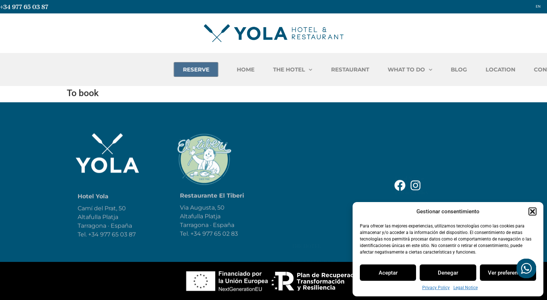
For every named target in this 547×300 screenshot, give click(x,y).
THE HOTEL (346, 69)
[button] (532, 211)
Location (305, 222)
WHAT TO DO (463, 69)
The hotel (306, 143)
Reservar (305, 207)
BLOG (512, 69)
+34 (196, 240)
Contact (304, 238)
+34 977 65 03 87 (24, 7)
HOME (299, 69)
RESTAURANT (403, 69)
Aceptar (388, 273)
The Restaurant (315, 159)
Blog (298, 191)
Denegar (448, 273)
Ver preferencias (508, 273)
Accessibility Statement (422, 168)
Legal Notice (465, 287)
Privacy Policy (436, 287)
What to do (308, 175)
